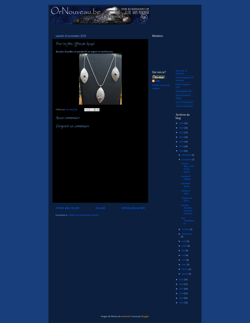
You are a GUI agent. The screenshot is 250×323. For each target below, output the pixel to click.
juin (184, 250)
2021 (181, 137)
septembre (187, 234)
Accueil (100, 208)
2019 (181, 146)
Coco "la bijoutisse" (185, 102)
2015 (181, 289)
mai (184, 255)
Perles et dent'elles (184, 106)
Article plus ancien (133, 208)
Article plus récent (67, 208)
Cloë (157, 81)
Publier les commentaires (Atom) (84, 215)
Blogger (145, 316)
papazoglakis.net (183, 91)
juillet (184, 246)
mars (184, 265)
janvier (185, 274)
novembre (187, 160)
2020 (181, 142)
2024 (181, 123)
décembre (187, 155)
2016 (181, 284)
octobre (186, 229)
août (184, 241)
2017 (181, 279)
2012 (181, 303)
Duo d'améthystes (187, 221)
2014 (181, 293)
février (185, 269)
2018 (181, 151)
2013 (181, 298)
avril (184, 260)
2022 (181, 132)
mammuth (126, 316)
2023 (181, 128)
